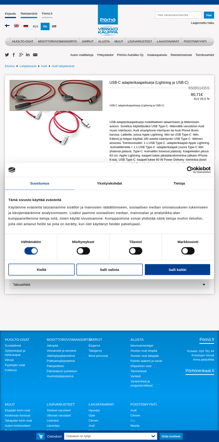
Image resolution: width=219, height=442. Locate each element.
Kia (132, 420)
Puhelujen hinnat (203, 355)
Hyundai (94, 410)
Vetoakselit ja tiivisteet (61, 350)
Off (54, 26)
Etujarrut (94, 345)
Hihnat (9, 360)
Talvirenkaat (138, 371)
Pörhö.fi (47, 13)
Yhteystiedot (105, 55)
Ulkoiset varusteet (59, 415)
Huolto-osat (22, 41)
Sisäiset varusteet (59, 410)
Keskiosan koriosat (17, 415)
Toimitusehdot (205, 55)
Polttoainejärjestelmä (61, 361)
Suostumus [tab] (40, 183)
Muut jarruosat (98, 356)
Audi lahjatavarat (63, 66)
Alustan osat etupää (143, 350)
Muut (118, 41)
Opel (92, 415)
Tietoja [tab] (179, 183)
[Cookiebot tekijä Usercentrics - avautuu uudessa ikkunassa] (190, 169)
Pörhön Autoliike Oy (130, 55)
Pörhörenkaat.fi (200, 370)
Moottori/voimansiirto (57, 41)
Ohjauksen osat (140, 366)
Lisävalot (53, 420)
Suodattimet (13, 345)
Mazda (134, 425)
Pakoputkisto (55, 366)
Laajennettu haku (202, 23)
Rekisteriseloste (181, 55)
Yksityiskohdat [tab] (109, 183)
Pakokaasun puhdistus (62, 371)
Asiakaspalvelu (157, 55)
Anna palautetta (203, 359)
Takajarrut (95, 350)
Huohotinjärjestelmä (60, 376)
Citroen (93, 420)
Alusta (104, 41)
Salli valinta (109, 269)
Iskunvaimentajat (141, 345)
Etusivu (10, 66)
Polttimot (11, 370)
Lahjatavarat (168, 41)
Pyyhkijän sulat (15, 365)
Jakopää (52, 345)
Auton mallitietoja (81, 55)
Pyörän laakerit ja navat (146, 361)
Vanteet (135, 376)
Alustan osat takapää (144, 356)
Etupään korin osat (17, 410)
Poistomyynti (195, 41)
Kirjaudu (10, 13)
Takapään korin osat (18, 420)
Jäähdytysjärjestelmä (61, 356)
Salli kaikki (177, 269)
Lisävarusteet (140, 41)
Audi (44, 66)
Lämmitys (53, 425)
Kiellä (41, 269)
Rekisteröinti (29, 13)
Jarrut (87, 41)
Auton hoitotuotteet (17, 425)
